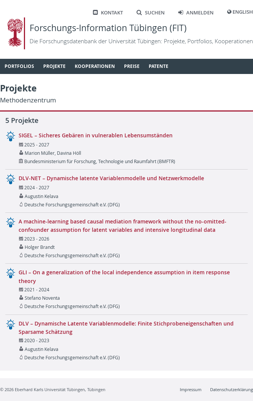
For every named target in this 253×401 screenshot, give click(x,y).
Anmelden (196, 12)
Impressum (190, 389)
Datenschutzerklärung (231, 389)
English (243, 12)
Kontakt (108, 12)
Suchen (151, 12)
